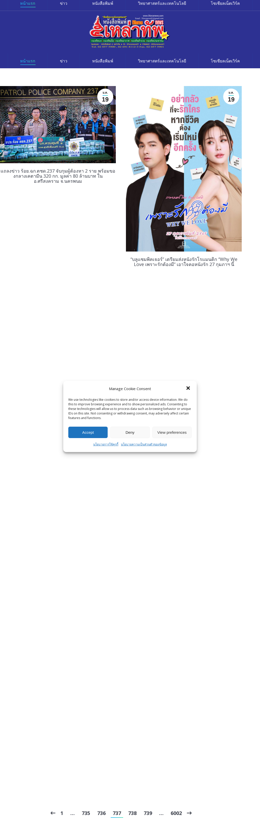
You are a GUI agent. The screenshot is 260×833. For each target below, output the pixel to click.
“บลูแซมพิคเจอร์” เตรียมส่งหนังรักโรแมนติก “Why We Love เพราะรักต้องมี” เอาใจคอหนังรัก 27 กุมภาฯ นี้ (184, 261)
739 (148, 813)
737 (117, 813)
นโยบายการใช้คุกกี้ (105, 444)
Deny (129, 432)
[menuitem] (27, 60)
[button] (189, 389)
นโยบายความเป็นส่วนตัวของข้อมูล (144, 444)
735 (86, 813)
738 (132, 813)
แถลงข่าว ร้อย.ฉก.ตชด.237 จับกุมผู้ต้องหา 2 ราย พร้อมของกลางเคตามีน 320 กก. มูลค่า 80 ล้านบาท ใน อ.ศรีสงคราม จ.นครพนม (58, 176)
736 (101, 813)
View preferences (172, 432)
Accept (88, 432)
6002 (176, 813)
